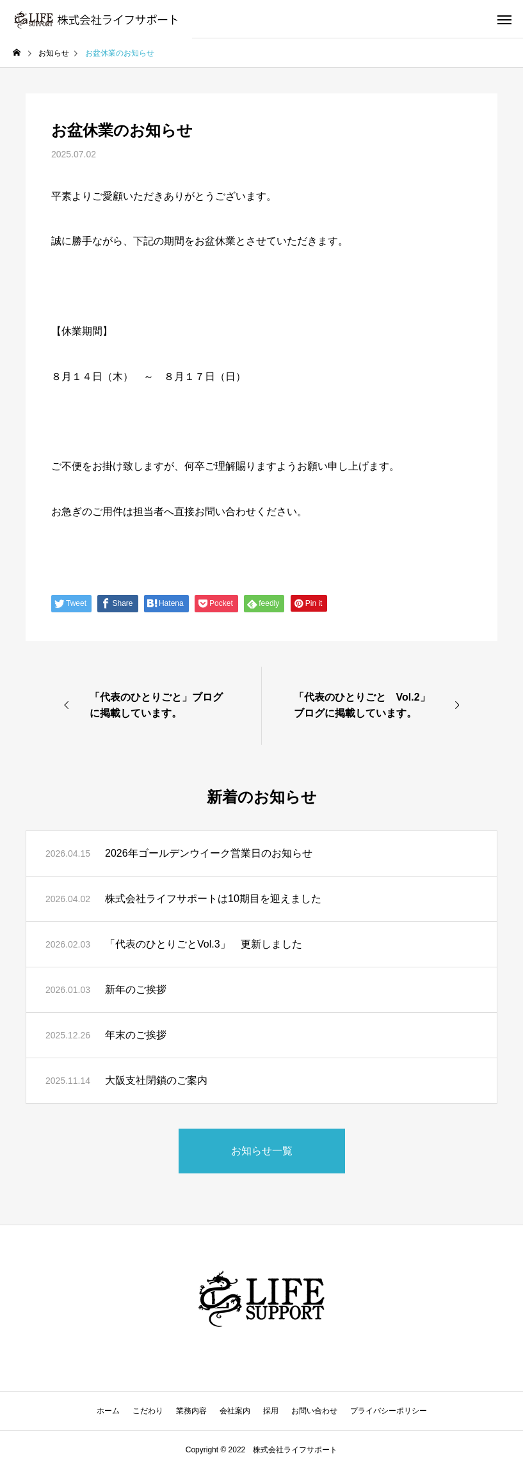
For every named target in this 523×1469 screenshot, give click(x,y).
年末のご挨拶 (135, 1034)
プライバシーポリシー (388, 1410)
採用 (270, 1410)
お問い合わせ (314, 1410)
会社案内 (235, 1410)
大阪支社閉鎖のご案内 (156, 1080)
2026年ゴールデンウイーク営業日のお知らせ (208, 853)
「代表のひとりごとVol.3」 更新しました (203, 944)
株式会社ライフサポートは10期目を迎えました (213, 898)
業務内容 (191, 1410)
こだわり (148, 1410)
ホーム (108, 1410)
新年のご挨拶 (135, 989)
